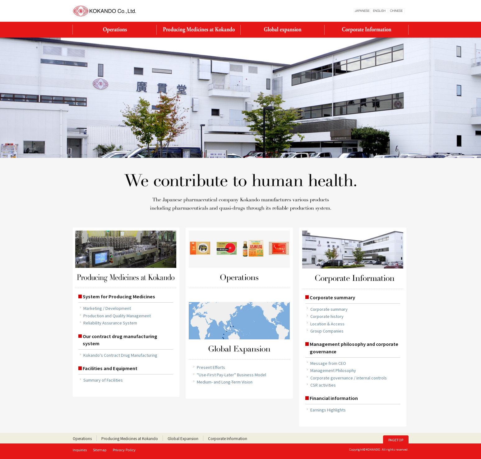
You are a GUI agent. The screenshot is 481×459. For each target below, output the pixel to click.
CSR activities (323, 385)
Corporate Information (367, 30)
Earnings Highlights (328, 410)
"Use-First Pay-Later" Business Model (231, 375)
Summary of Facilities (103, 380)
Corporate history (327, 316)
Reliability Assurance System (110, 323)
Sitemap (100, 449)
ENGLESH (379, 10)
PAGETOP (395, 439)
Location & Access (327, 324)
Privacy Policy (124, 449)
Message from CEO (328, 363)
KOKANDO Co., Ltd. (104, 11)
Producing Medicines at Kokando (199, 30)
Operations (115, 30)
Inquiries (80, 449)
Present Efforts (211, 367)
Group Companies (327, 331)
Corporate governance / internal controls (348, 378)
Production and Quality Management (117, 316)
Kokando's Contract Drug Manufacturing (120, 355)
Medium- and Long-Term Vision (224, 382)
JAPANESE (362, 10)
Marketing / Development (107, 308)
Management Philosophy (333, 370)
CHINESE (396, 10)
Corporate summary (329, 309)
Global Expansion (283, 30)
